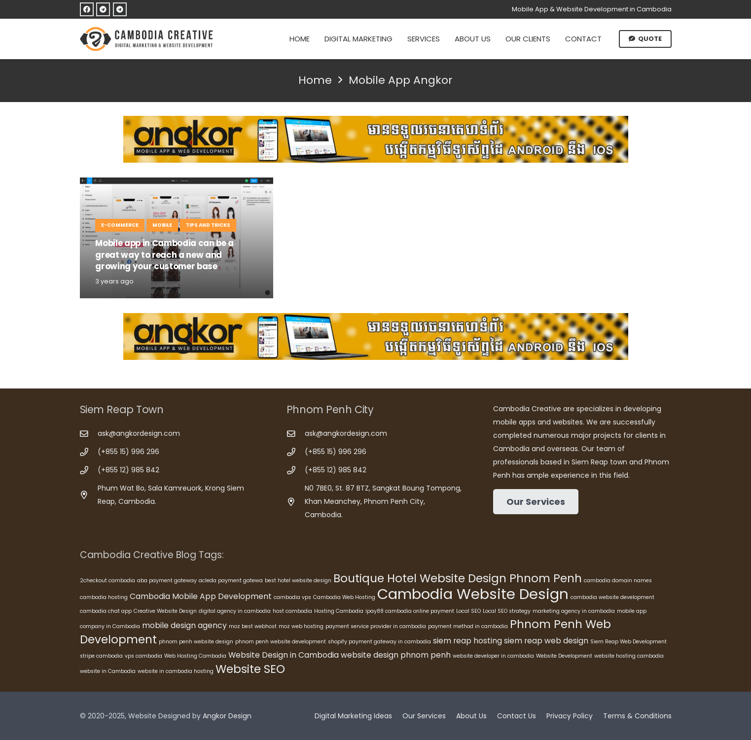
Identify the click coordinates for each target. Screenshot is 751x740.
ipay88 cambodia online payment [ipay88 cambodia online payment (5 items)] (409, 611)
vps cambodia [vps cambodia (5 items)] (143, 656)
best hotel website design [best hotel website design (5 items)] (298, 580)
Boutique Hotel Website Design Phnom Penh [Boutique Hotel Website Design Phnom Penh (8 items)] (457, 578)
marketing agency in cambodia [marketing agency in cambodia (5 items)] (574, 611)
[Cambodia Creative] (148, 39)
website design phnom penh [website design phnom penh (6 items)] (396, 655)
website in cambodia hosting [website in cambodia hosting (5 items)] (176, 671)
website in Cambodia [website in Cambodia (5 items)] (108, 671)
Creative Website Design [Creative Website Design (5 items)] (165, 611)
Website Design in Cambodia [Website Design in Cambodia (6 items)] (283, 655)
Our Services (424, 716)
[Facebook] (87, 9)
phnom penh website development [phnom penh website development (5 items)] (280, 641)
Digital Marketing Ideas (353, 716)
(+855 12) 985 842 (128, 470)
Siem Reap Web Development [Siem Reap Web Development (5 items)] (628, 641)
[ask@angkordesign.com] (89, 434)
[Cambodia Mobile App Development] (376, 139)
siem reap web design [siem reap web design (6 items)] (546, 640)
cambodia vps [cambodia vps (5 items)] (292, 597)
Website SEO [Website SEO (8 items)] (250, 669)
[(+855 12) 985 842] (89, 470)
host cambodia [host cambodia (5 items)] (292, 611)
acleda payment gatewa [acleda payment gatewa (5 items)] (231, 580)
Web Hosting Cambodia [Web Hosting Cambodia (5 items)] (195, 656)
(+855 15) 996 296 (128, 452)
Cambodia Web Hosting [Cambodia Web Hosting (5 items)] (344, 597)
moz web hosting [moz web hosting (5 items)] (301, 626)
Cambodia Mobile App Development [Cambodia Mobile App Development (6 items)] (201, 596)
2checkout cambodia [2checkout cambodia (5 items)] (107, 580)
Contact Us (516, 716)
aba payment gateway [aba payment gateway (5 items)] (167, 580)
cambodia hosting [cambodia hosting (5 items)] (104, 597)
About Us (471, 716)
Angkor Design (227, 716)
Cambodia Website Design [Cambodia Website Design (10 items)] (473, 594)
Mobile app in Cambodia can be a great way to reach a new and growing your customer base (164, 254)
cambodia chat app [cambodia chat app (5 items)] (106, 611)
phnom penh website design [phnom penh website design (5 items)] (196, 641)
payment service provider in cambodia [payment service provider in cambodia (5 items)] (375, 626)
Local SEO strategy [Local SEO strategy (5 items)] (507, 611)
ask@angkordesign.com (139, 433)
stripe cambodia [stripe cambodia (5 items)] (101, 656)
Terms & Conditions (637, 716)
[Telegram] (103, 9)
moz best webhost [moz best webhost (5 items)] (253, 626)
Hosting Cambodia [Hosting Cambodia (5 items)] (338, 611)
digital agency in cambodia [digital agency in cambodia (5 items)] (235, 611)
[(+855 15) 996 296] (89, 452)
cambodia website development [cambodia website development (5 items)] (612, 597)
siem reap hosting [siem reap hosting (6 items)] (467, 640)
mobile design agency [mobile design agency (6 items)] (184, 625)
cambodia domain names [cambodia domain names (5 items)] (618, 580)
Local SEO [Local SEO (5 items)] (468, 611)
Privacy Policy (569, 716)
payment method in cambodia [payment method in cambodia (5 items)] (468, 626)
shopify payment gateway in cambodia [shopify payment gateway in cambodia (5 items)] (379, 641)
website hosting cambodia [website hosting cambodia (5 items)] (629, 656)
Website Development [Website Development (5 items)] (564, 656)
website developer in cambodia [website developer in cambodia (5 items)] (493, 656)
